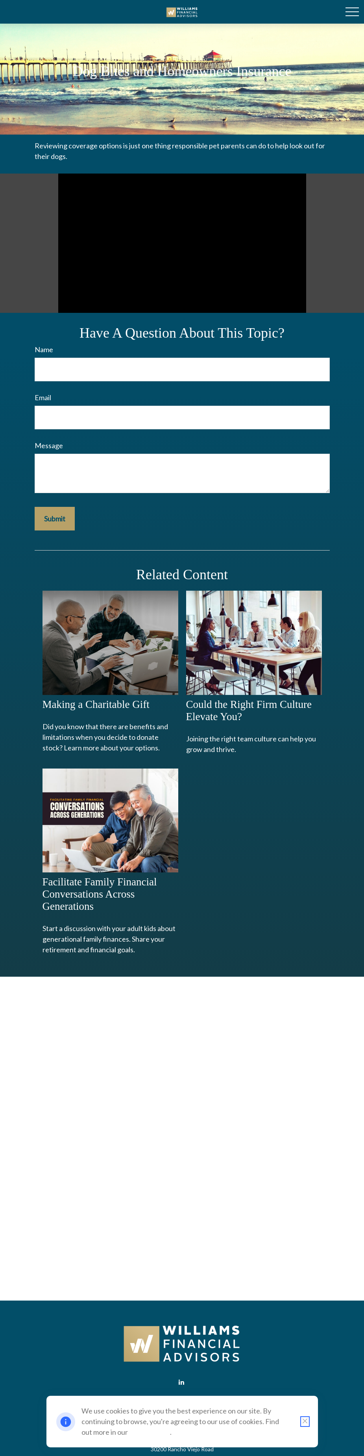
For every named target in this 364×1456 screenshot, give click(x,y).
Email (43, 397)
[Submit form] (55, 518)
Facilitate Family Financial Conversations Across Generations (99, 894)
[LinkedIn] (181, 1382)
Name (44, 349)
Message (49, 445)
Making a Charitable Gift (96, 704)
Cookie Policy (149, 1432)
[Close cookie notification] (305, 1421)
